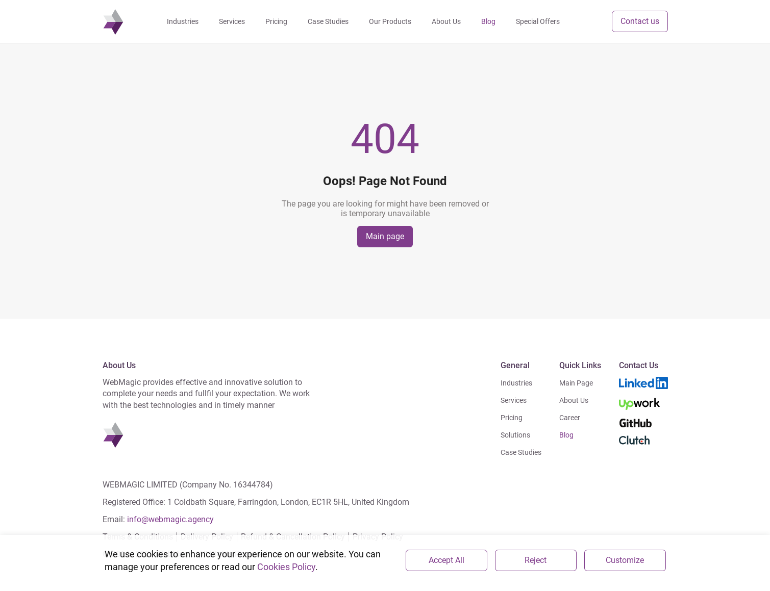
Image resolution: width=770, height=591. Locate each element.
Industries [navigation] (182, 21)
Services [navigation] (232, 21)
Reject (536, 560)
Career (569, 418)
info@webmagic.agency (170, 519)
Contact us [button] (639, 21)
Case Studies (521, 452)
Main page (385, 236)
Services (514, 400)
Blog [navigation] (488, 21)
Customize (625, 560)
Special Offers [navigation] (538, 21)
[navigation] (113, 21)
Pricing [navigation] (276, 21)
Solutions (515, 435)
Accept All (446, 560)
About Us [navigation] (446, 21)
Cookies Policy (286, 566)
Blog (566, 435)
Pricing (512, 418)
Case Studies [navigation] (328, 21)
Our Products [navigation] (390, 21)
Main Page (576, 383)
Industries (516, 383)
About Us (573, 400)
